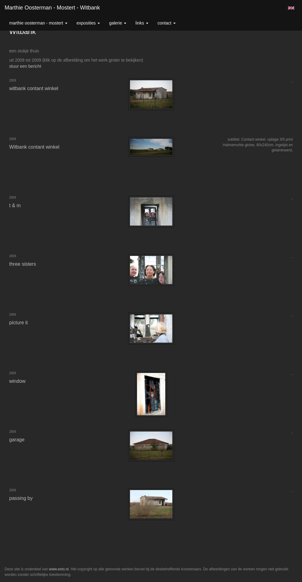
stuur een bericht (25, 66)
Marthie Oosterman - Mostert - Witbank (52, 8)
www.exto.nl (59, 569)
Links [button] (142, 23)
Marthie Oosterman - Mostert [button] (38, 23)
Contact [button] (167, 23)
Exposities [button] (88, 23)
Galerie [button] (117, 23)
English (291, 8)
